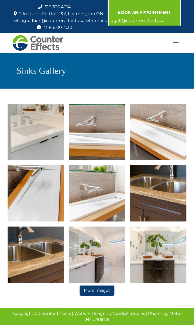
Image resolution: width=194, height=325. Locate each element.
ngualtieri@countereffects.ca (52, 20)
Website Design (90, 313)
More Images (97, 290)
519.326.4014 (58, 6)
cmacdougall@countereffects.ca (128, 20)
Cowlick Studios (129, 313)
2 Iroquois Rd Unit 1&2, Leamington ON (61, 13)
